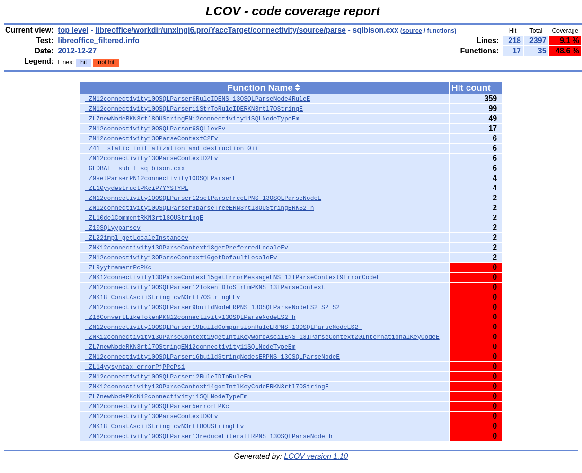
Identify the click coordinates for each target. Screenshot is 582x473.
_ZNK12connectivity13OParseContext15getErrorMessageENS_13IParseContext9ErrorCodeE (232, 277)
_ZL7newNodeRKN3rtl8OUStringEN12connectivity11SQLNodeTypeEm (192, 118)
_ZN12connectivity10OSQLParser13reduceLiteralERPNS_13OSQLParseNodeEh (209, 436)
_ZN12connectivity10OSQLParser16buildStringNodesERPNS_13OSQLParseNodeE (212, 357)
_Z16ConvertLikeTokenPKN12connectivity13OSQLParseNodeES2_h (190, 317)
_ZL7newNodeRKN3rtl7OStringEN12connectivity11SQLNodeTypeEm (190, 347)
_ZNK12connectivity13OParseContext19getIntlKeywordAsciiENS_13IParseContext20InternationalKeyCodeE (262, 337)
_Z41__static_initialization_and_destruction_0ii (172, 148)
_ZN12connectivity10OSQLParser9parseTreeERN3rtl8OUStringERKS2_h (199, 208)
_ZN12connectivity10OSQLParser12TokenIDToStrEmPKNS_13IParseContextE (207, 287)
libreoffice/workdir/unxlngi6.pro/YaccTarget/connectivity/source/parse (220, 30)
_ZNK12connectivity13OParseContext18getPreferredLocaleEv (186, 247)
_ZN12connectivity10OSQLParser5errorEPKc (157, 406)
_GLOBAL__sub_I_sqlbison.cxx (135, 168)
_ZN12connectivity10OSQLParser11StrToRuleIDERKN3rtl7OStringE (194, 108)
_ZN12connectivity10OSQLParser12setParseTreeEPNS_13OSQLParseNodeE (203, 198)
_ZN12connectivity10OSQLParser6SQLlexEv (155, 128)
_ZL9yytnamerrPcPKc (118, 267)
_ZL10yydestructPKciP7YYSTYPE (136, 188)
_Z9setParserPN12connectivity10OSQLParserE (161, 178)
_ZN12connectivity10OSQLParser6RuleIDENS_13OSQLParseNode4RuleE (197, 99)
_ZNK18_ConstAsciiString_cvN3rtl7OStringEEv (162, 297)
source (412, 30)
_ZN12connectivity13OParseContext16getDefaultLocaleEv (181, 257)
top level (73, 30)
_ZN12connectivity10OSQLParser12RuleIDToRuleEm (168, 376)
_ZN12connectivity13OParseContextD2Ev (151, 158)
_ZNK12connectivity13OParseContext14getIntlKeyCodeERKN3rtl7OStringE (207, 386)
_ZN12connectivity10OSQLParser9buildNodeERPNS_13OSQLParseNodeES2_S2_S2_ (214, 307)
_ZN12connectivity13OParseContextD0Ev (151, 416)
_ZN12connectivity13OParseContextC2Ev (151, 138)
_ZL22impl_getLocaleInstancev (136, 237)
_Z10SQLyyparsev (113, 228)
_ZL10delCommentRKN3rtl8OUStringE (144, 218)
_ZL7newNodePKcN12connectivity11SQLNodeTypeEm (166, 396)
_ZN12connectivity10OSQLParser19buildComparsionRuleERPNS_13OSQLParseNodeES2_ (223, 327)
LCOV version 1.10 (316, 456)
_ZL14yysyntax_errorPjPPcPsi (135, 366)
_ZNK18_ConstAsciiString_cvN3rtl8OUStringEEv (164, 426)
